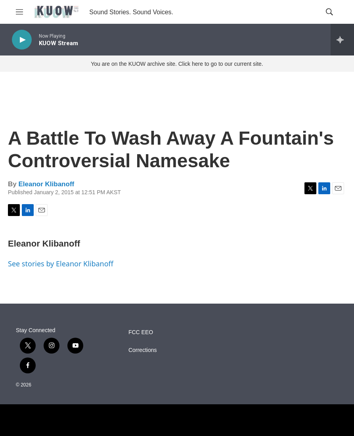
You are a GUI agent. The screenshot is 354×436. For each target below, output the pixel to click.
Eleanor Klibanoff (46, 184)
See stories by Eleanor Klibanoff (60, 263)
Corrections (142, 350)
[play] (21, 39)
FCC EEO (140, 332)
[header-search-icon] (329, 11)
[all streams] (342, 39)
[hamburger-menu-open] (19, 12)
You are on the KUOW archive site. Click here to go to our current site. (177, 64)
